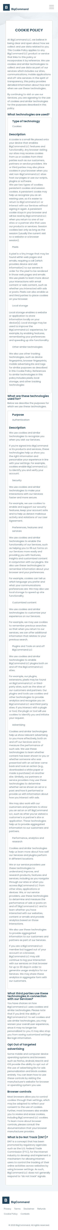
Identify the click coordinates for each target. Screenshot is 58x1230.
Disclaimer (29, 1208)
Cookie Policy (10, 1213)
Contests (25, 1213)
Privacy (7, 1208)
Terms (17, 1208)
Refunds (41, 1208)
